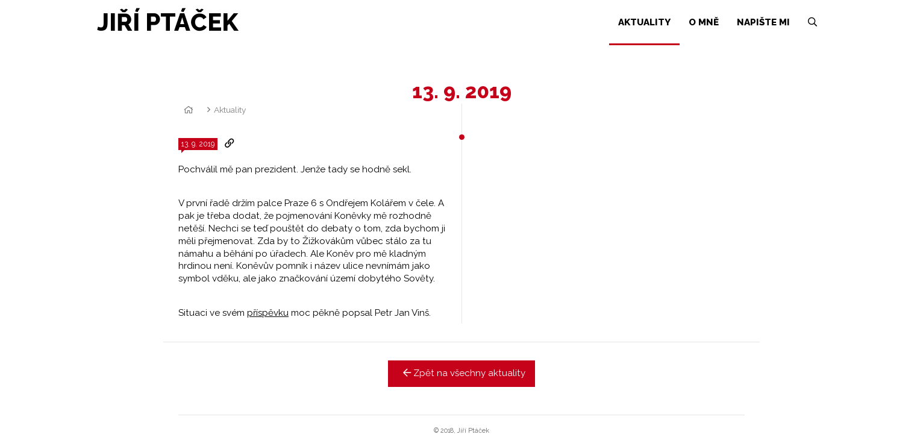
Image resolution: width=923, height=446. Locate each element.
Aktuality (230, 110)
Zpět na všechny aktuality (462, 373)
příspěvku (268, 312)
